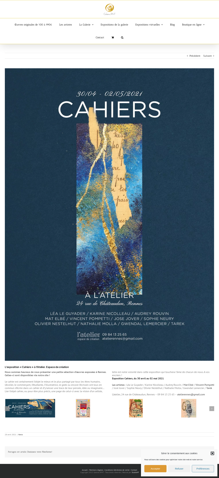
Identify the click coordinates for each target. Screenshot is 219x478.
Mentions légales (96, 470)
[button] (212, 453)
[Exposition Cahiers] (109, 214)
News (20, 434)
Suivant (207, 55)
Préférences (203, 468)
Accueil (85, 470)
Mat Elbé (188, 384)
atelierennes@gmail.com (191, 394)
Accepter (155, 468)
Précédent (194, 55)
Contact (134, 470)
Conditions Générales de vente (117, 470)
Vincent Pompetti (205, 384)
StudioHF (135, 472)
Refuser (179, 468)
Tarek (209, 388)
